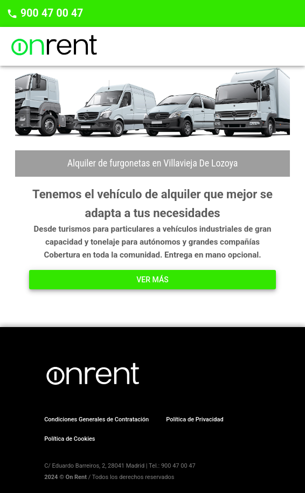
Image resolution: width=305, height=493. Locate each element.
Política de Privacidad (194, 419)
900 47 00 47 (51, 13)
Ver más (152, 279)
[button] (152, 279)
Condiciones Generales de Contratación (96, 419)
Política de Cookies (69, 438)
